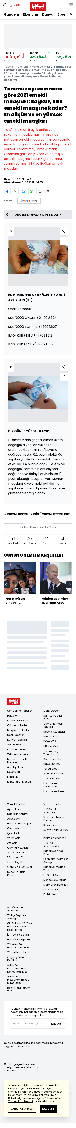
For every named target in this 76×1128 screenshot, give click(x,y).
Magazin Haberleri (18, 730)
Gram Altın (13, 828)
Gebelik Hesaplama (19, 939)
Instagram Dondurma (50, 785)
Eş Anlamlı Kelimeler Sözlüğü (55, 860)
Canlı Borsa (50, 710)
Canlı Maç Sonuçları (20, 867)
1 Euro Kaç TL (14, 862)
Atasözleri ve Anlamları (15, 909)
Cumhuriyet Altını (17, 847)
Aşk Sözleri (13, 818)
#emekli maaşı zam (54, 514)
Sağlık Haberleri (16, 744)
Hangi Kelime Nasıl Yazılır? (54, 868)
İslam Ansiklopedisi (55, 838)
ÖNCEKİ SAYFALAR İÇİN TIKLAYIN (34, 215)
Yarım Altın (13, 838)
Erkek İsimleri (51, 889)
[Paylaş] (64, 231)
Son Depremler (52, 759)
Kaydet (56, 1024)
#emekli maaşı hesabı (21, 514)
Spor (61, 14)
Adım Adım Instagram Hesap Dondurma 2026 (18, 968)
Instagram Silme (53, 791)
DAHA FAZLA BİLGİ (22, 1108)
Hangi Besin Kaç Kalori (53, 852)
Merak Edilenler (41, 66)
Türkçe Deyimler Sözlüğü (17, 917)
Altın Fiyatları (15, 767)
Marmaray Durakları (55, 884)
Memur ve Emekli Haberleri (17, 760)
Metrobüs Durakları (54, 880)
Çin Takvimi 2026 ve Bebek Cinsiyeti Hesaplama (19, 927)
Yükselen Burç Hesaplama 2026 (18, 946)
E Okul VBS (49, 741)
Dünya (48, 14)
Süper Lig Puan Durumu (16, 873)
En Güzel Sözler (52, 875)
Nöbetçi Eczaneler (54, 731)
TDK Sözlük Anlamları (49, 810)
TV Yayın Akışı (51, 778)
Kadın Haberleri (16, 749)
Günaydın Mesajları (19, 823)
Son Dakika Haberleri (19, 710)
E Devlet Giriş (51, 746)
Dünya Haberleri (17, 739)
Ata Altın (12, 843)
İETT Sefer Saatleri (18, 934)
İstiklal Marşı (50, 736)
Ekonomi (30, 14)
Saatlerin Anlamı (17, 814)
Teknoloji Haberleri (18, 754)
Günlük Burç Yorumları (50, 752)
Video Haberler (52, 804)
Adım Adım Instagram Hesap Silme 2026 (18, 980)
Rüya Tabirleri (51, 825)
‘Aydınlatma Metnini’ (20, 1101)
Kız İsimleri (49, 894)
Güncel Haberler (17, 725)
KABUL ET (48, 1108)
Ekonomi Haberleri (18, 720)
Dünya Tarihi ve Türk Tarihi (55, 831)
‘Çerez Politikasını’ (47, 1098)
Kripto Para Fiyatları (19, 781)
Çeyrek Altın (14, 833)
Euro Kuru (13, 777)
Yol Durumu (50, 768)
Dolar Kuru (13, 772)
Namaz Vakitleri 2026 (53, 717)
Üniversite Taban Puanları (53, 818)
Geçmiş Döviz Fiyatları (15, 958)
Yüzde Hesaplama (18, 952)
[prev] (6, 584)
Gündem (11, 14)
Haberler (9, 66)
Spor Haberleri (15, 735)
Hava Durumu (52, 764)
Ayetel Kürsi (14, 809)
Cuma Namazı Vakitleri (52, 725)
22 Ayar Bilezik (15, 852)
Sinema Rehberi (53, 773)
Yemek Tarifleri (16, 804)
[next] (70, 584)
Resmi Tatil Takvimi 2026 (19, 989)
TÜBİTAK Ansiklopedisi (51, 844)
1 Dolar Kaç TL (15, 857)
